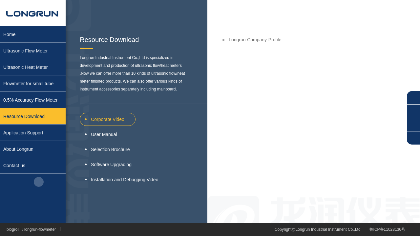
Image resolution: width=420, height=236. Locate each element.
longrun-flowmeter (40, 229)
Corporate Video (107, 119)
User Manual (104, 134)
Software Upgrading (111, 164)
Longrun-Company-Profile (255, 39)
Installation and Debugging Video (124, 179)
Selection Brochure (110, 149)
